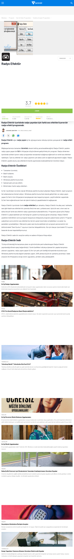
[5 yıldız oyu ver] (47, 103)
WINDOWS (62, 58)
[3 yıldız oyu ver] (41, 103)
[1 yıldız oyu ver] (36, 103)
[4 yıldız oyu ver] (44, 103)
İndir (37, 110)
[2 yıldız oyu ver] (38, 103)
